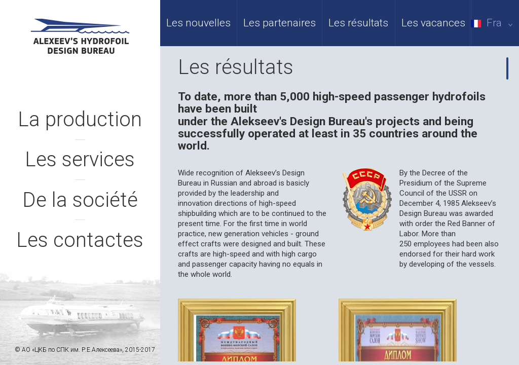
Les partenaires (279, 23)
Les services (80, 159)
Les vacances (433, 23)
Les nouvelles (198, 23)
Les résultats (358, 23)
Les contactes (79, 240)
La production (80, 119)
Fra (493, 23)
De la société (80, 200)
